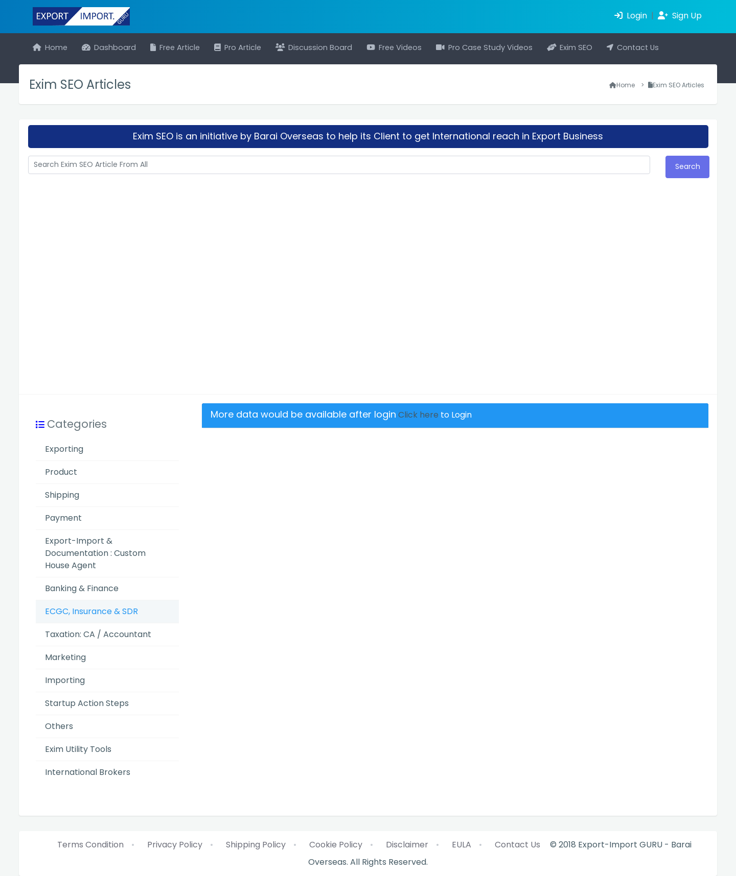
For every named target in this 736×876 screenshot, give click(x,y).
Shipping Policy (256, 844)
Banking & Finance (82, 588)
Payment (63, 518)
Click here (418, 415)
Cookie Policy (335, 844)
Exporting (64, 449)
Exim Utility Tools (78, 749)
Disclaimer (407, 844)
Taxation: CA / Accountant (98, 634)
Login (631, 15)
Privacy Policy (174, 844)
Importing (65, 680)
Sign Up (680, 15)
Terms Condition (90, 844)
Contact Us (517, 844)
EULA (461, 844)
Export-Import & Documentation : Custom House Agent (95, 553)
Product (61, 472)
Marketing (65, 657)
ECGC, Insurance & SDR (91, 611)
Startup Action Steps (87, 703)
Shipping (62, 495)
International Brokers (87, 772)
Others (59, 726)
